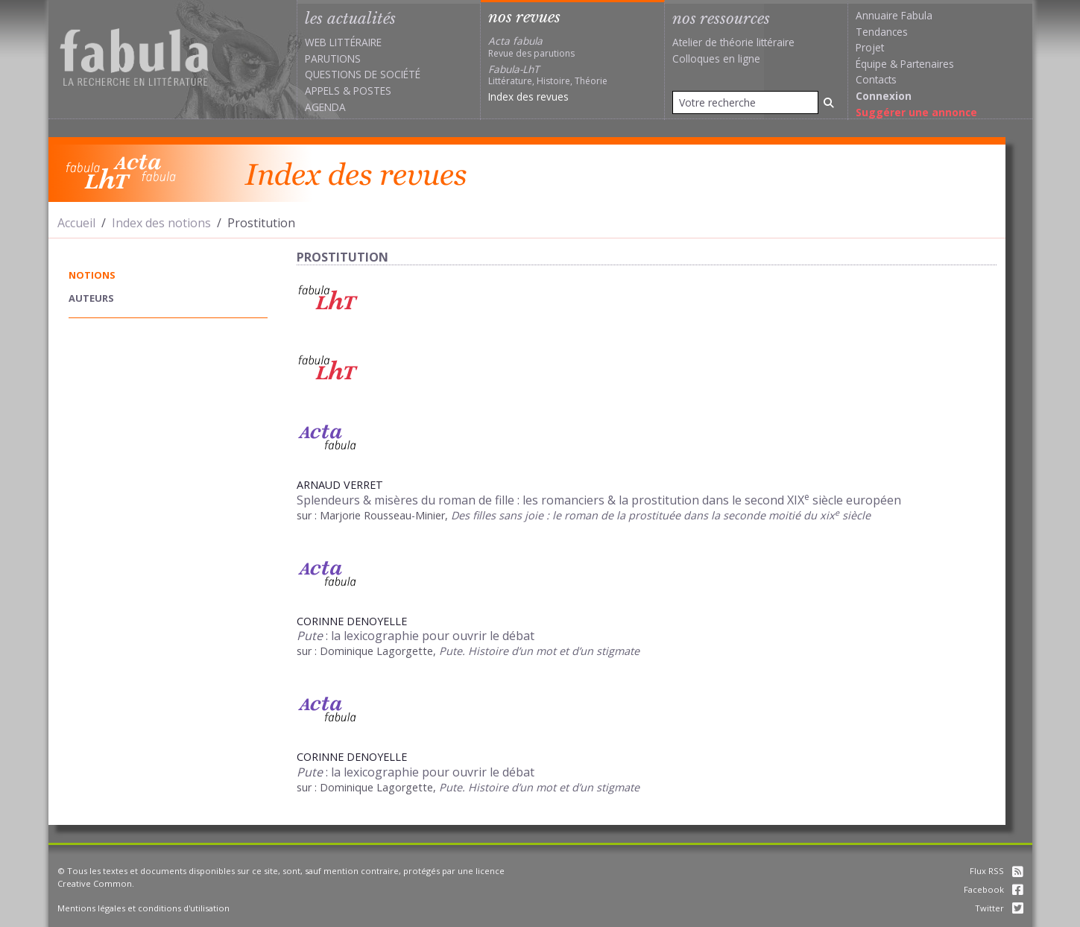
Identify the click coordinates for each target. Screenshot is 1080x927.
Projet (870, 47)
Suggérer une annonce (916, 112)
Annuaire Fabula (894, 15)
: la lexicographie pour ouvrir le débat (415, 635)
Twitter (999, 908)
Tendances (882, 32)
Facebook (993, 889)
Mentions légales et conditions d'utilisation (143, 908)
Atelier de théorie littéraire (733, 42)
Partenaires (927, 64)
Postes (372, 90)
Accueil (76, 223)
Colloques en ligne (716, 58)
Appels (322, 90)
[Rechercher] (829, 102)
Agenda (325, 107)
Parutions (333, 58)
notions (92, 275)
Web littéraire (343, 42)
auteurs (91, 298)
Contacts (876, 79)
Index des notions (161, 223)
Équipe (871, 64)
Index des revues (528, 96)
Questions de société (362, 74)
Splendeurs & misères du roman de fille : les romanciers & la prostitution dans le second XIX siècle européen (599, 500)
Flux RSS (996, 870)
